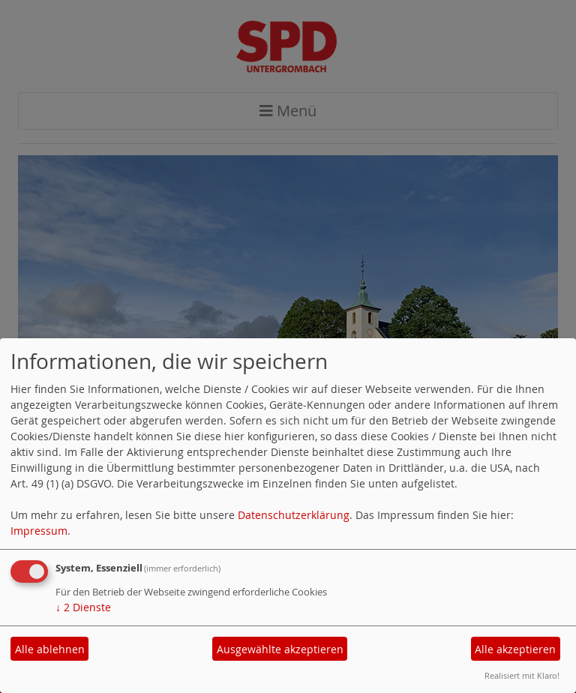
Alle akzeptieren (515, 649)
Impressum (39, 531)
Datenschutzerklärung (294, 515)
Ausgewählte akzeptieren (280, 649)
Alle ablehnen (50, 649)
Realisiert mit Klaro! (522, 675)
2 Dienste (83, 607)
